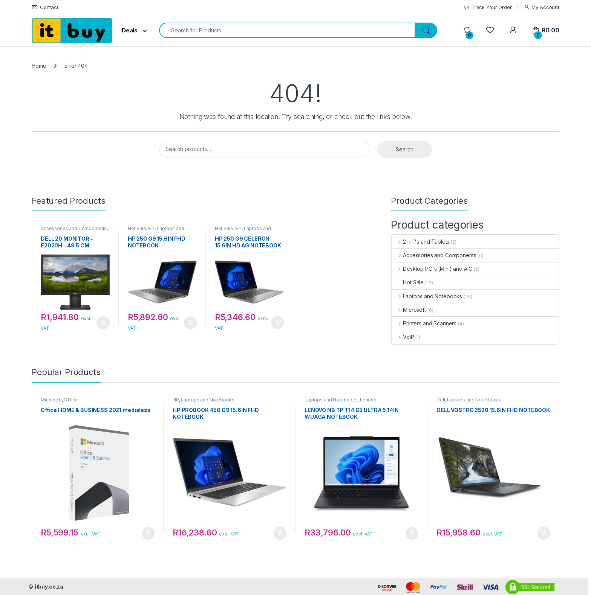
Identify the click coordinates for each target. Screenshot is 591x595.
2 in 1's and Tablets (420, 241)
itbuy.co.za (49, 586)
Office (71, 400)
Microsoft (409, 310)
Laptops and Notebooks (427, 296)
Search (404, 149)
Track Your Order (487, 7)
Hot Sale (137, 228)
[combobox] (287, 30)
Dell (440, 400)
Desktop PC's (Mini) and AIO (432, 268)
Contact (45, 7)
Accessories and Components (74, 228)
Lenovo (368, 400)
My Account (541, 7)
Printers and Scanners (424, 323)
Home (39, 66)
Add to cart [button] (103, 322)
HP (151, 228)
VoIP (403, 337)
